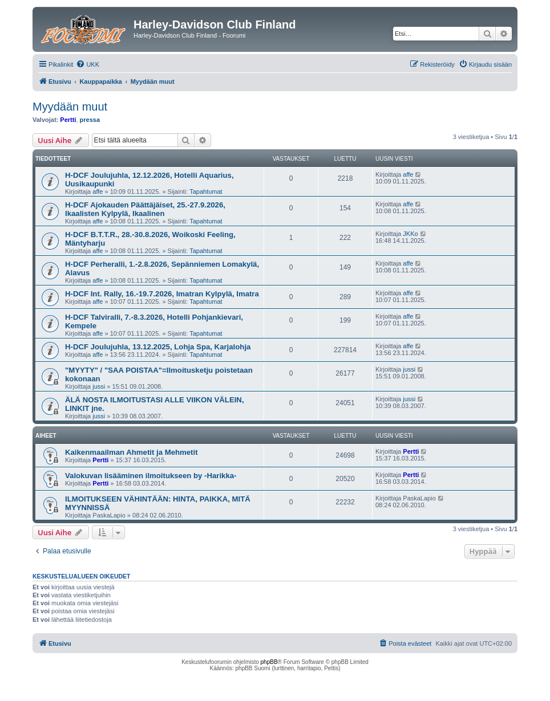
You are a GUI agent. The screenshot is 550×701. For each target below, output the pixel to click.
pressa (90, 119)
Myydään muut (70, 106)
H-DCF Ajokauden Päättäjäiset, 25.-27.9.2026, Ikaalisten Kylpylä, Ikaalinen (145, 209)
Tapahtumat (205, 191)
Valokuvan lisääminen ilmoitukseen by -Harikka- (151, 475)
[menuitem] (87, 64)
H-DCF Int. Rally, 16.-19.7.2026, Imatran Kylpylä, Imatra (162, 294)
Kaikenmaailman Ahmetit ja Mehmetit (131, 452)
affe (97, 191)
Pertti (68, 119)
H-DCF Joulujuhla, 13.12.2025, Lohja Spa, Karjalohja (157, 347)
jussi (98, 386)
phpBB (269, 662)
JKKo (410, 233)
